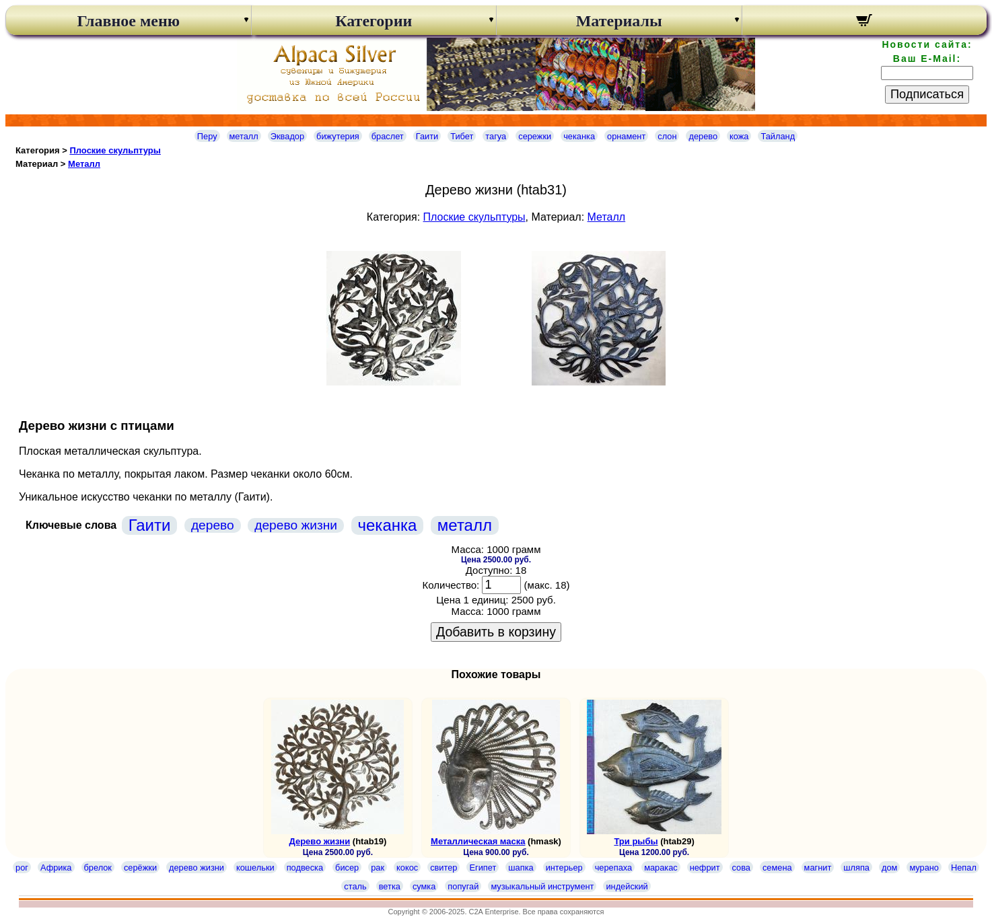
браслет (387, 136)
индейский (626, 886)
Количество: (451, 585)
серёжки (140, 867)
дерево (702, 136)
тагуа (495, 136)
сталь (355, 886)
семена (777, 867)
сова (741, 867)
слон (667, 136)
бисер (347, 867)
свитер (443, 867)
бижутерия (337, 136)
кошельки (255, 867)
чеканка (579, 136)
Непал (964, 867)
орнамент (626, 136)
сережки (534, 136)
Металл (84, 164)
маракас (661, 867)
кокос (407, 867)
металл (243, 136)
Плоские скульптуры (114, 150)
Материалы (619, 21)
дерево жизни (295, 525)
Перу (207, 136)
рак (377, 867)
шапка (520, 867)
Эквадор (287, 136)
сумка (424, 886)
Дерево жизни (319, 841)
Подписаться (927, 94)
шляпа (856, 867)
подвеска (305, 867)
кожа (739, 136)
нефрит (705, 867)
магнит (818, 867)
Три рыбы (636, 841)
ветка (389, 886)
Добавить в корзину (496, 631)
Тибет (461, 136)
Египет (482, 867)
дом (889, 867)
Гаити (427, 136)
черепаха (613, 867)
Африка (55, 867)
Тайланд (777, 136)
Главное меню (128, 21)
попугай (463, 886)
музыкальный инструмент (542, 886)
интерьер (564, 867)
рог (21, 867)
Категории (373, 21)
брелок (98, 867)
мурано (924, 867)
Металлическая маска (478, 841)
